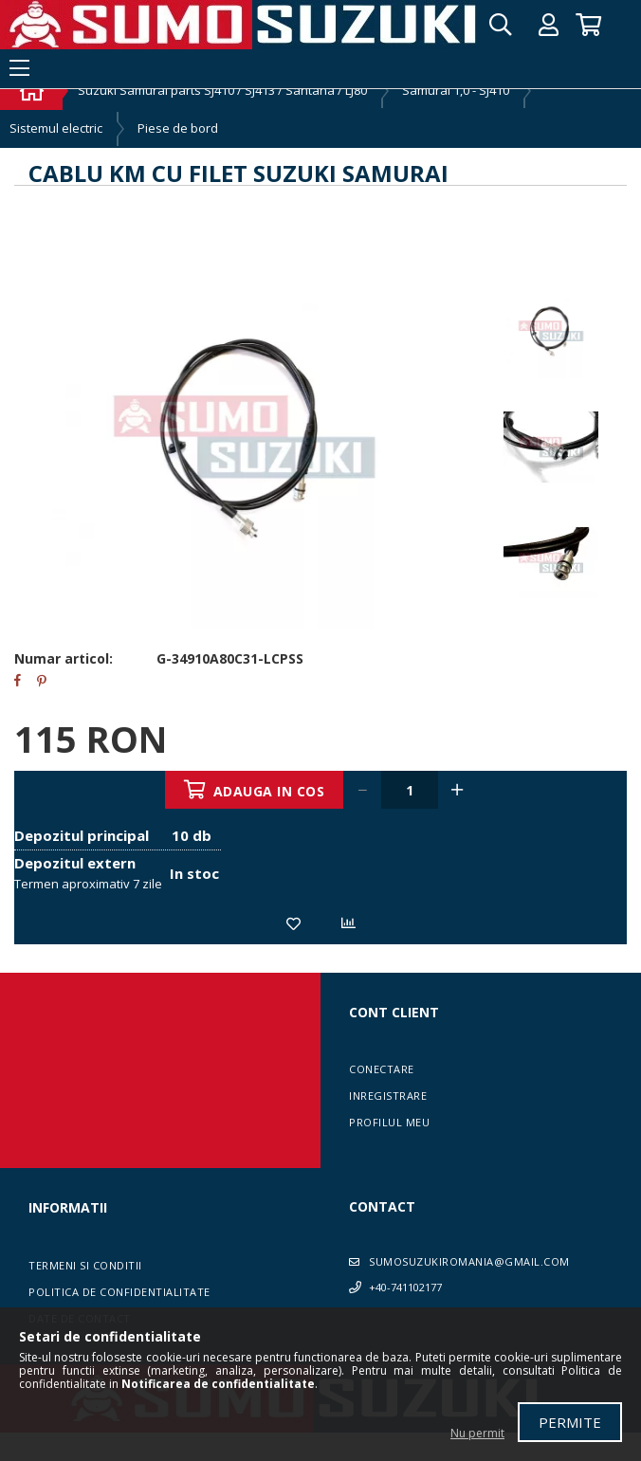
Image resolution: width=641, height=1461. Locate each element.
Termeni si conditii (85, 1265)
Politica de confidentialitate (119, 1292)
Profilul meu (389, 1122)
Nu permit (477, 1433)
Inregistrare (388, 1095)
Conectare (381, 1069)
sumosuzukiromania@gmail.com (469, 1261)
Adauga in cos (269, 791)
